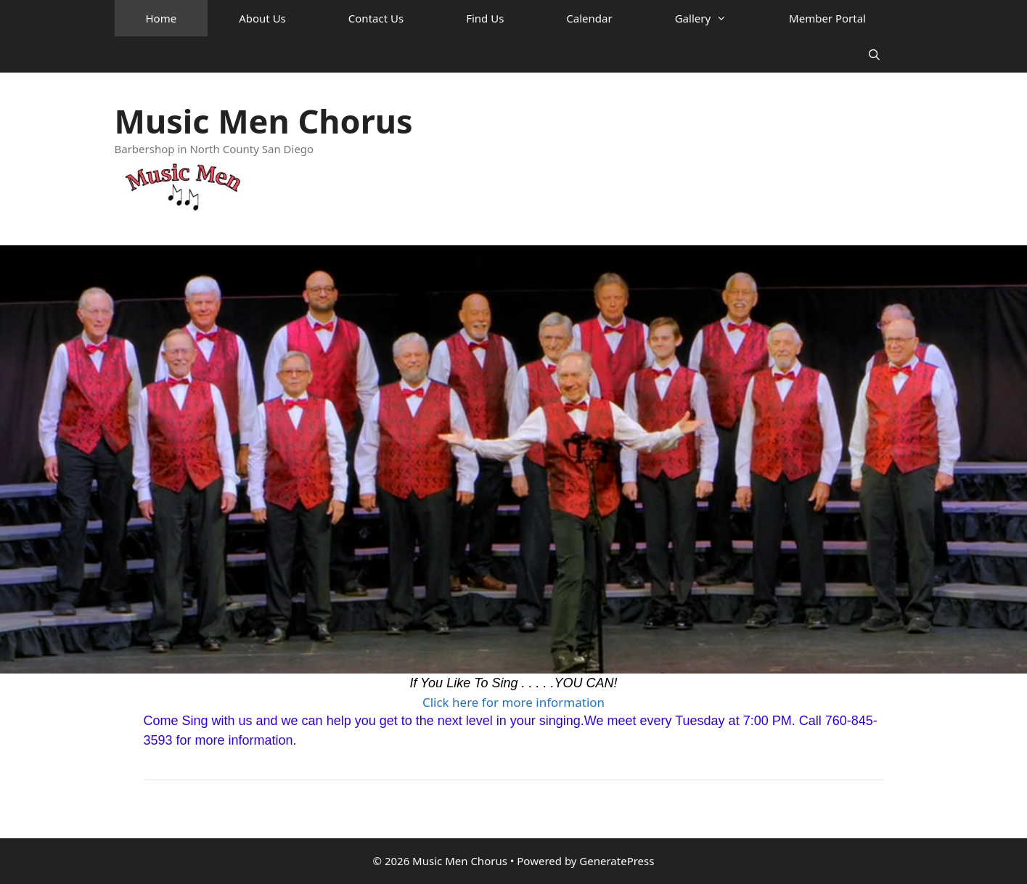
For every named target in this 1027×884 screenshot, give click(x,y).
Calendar (589, 18)
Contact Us (376, 18)
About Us (262, 18)
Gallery (716, 18)
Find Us (485, 18)
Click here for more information (513, 702)
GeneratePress (616, 861)
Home (161, 18)
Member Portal (827, 18)
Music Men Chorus (264, 121)
